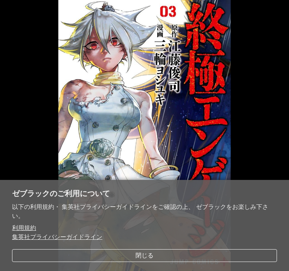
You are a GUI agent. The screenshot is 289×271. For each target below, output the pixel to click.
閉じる (144, 255)
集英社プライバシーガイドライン (57, 237)
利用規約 (24, 228)
